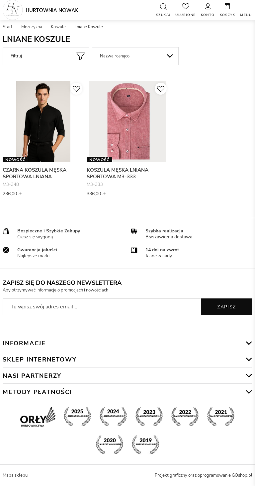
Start (8, 27)
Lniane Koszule (88, 27)
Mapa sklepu (15, 475)
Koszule (58, 27)
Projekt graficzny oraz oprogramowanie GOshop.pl (203, 475)
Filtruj (16, 56)
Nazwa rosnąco (114, 56)
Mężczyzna (31, 27)
